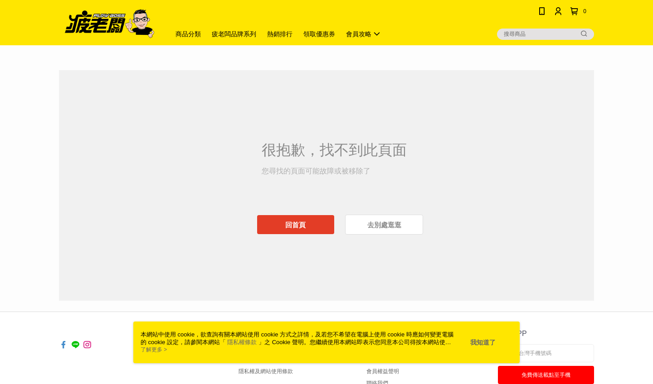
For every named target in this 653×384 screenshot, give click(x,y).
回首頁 (295, 225)
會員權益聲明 (382, 371)
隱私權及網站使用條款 (266, 371)
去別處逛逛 (384, 225)
